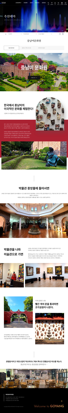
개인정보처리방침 (10, 394)
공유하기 (60, 34)
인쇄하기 (63, 34)
